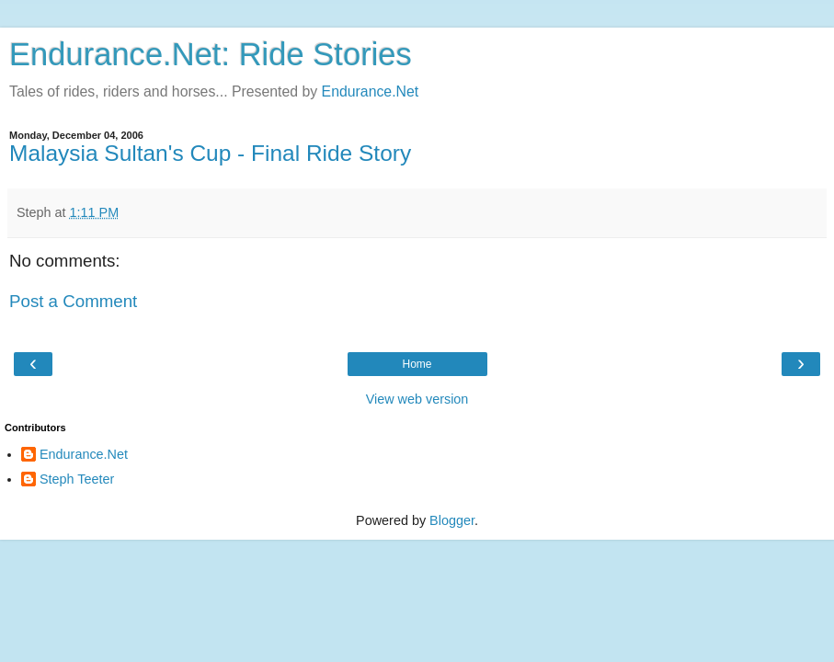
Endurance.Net (370, 91)
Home (416, 364)
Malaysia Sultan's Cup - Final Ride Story (210, 153)
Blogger (451, 520)
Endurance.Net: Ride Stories (210, 54)
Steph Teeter (77, 479)
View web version (417, 399)
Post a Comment (73, 301)
